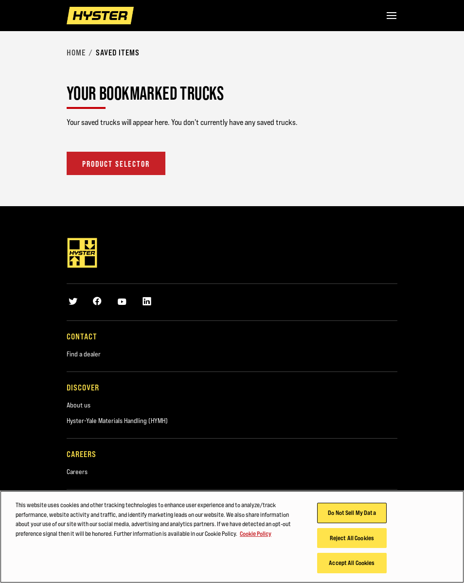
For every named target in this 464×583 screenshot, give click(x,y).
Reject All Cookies (352, 538)
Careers (77, 472)
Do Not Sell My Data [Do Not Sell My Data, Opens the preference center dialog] (351, 512)
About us (78, 405)
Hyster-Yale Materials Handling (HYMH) (117, 420)
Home (76, 52)
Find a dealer (84, 354)
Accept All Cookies (352, 562)
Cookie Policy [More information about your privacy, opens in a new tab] (255, 533)
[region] (232, 537)
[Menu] (391, 15)
